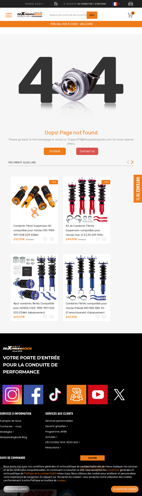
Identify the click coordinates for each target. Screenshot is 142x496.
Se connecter (85, 4)
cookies (61, 480)
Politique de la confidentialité (40, 473)
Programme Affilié (56, 431)
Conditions (113, 470)
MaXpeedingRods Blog (13, 437)
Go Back (55, 151)
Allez (92, 15)
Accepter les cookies (124, 489)
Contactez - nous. (11, 426)
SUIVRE (92, 458)
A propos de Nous (10, 421)
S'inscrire (100, 4)
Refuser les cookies (16, 489)
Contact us (87, 151)
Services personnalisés (59, 421)
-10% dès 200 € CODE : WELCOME (71, 24)
